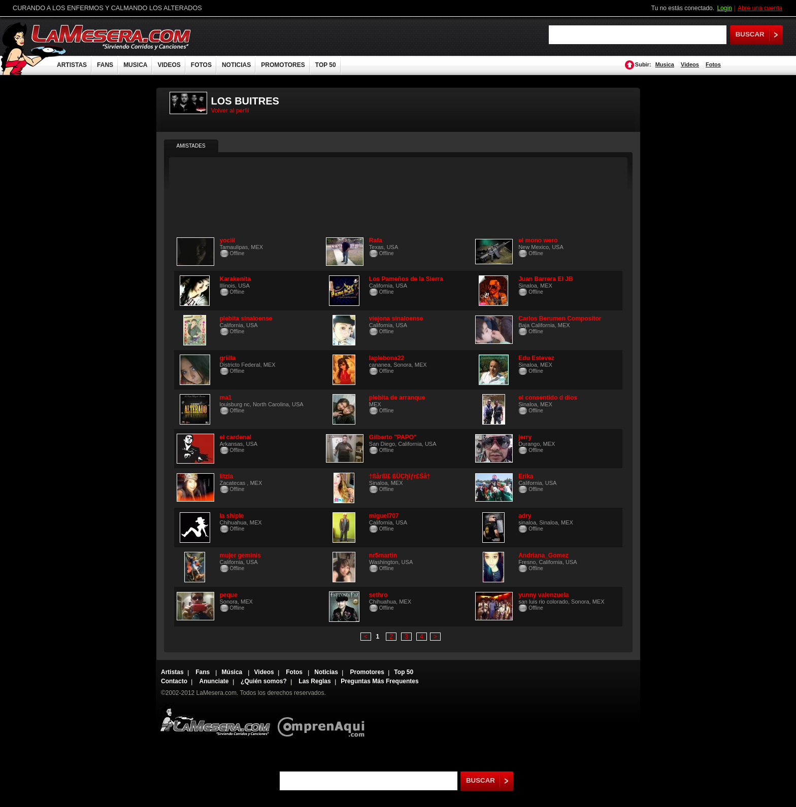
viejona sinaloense (396, 318)
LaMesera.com (111, 37)
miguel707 (384, 515)
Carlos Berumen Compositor (559, 318)
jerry (525, 437)
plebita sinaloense (246, 318)
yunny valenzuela (543, 595)
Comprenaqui (324, 720)
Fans (203, 672)
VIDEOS (168, 64)
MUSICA (135, 64)
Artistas (172, 672)
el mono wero (537, 240)
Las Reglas (314, 681)
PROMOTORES (283, 64)
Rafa (375, 240)
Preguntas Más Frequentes (379, 681)
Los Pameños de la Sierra (406, 279)
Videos (690, 64)
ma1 (226, 397)
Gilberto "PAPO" (393, 437)
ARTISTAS (72, 64)
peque (229, 595)
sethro (378, 595)
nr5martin (383, 555)
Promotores (367, 672)
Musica (664, 64)
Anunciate (214, 681)
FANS (105, 64)
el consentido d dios (547, 397)
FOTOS (201, 64)
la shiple (232, 515)
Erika (525, 476)
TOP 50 (325, 64)
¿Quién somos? (264, 681)
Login (724, 8)
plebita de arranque (397, 397)
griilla (228, 358)
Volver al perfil (230, 110)
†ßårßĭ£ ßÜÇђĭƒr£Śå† (399, 476)
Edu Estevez (536, 358)
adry (524, 515)
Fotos (713, 64)
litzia (227, 476)
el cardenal (236, 437)
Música (233, 672)
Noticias (326, 672)
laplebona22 (386, 358)
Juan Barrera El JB (545, 279)
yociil (228, 240)
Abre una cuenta (760, 8)
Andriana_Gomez (543, 555)
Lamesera (215, 720)
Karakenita (235, 279)
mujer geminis (240, 555)
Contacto (174, 681)
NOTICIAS (236, 64)
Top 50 (403, 672)
